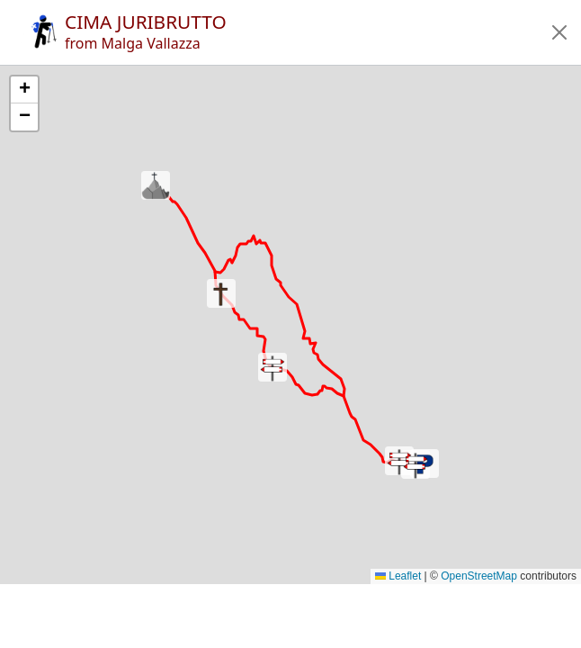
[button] (559, 32)
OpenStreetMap (479, 576)
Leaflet (398, 576)
